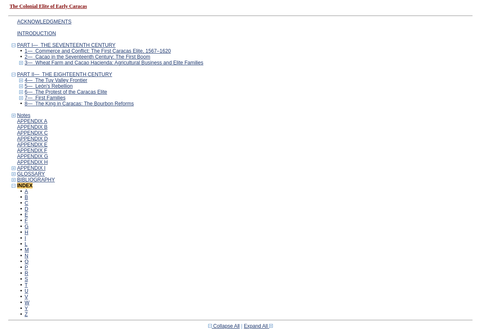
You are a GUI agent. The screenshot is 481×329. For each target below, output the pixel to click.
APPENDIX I (31, 168)
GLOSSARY (31, 174)
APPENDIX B (32, 127)
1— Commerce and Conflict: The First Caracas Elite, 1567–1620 (98, 51)
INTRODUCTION (36, 33)
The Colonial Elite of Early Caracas (48, 6)
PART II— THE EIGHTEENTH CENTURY (64, 74)
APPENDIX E (32, 145)
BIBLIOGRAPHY (36, 180)
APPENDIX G (32, 156)
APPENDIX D (32, 139)
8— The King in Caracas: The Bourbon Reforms (79, 104)
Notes (23, 115)
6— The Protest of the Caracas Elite (66, 92)
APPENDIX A (32, 121)
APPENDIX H (32, 162)
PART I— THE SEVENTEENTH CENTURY (66, 45)
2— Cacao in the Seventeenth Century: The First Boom (87, 57)
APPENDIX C (32, 133)
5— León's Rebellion (49, 86)
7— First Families (45, 98)
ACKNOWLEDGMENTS (44, 22)
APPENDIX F (32, 150)
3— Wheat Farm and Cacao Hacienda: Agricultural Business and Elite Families (114, 63)
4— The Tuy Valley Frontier (56, 80)
